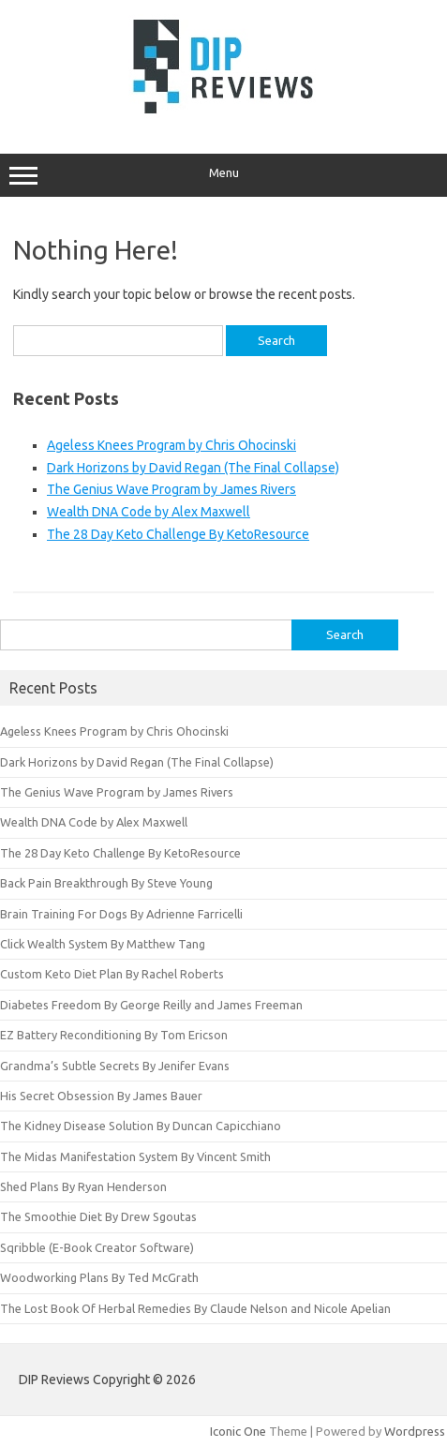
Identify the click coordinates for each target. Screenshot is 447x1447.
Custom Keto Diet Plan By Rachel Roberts (112, 973)
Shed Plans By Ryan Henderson (83, 1186)
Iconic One (238, 1431)
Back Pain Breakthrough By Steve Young (106, 882)
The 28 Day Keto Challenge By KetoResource (178, 534)
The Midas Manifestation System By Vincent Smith (135, 1156)
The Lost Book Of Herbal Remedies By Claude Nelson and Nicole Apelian (195, 1308)
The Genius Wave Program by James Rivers (171, 489)
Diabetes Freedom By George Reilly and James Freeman (151, 1004)
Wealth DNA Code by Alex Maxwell (148, 511)
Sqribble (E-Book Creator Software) (97, 1247)
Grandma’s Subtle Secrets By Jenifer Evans (115, 1065)
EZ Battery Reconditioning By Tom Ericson (114, 1034)
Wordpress (414, 1431)
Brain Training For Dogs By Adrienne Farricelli (121, 913)
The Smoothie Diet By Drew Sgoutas (98, 1216)
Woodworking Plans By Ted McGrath (99, 1277)
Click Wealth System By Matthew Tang (102, 943)
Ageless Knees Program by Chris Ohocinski (171, 445)
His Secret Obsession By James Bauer (101, 1095)
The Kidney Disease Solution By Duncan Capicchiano (140, 1125)
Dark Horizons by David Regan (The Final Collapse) (193, 467)
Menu (223, 175)
